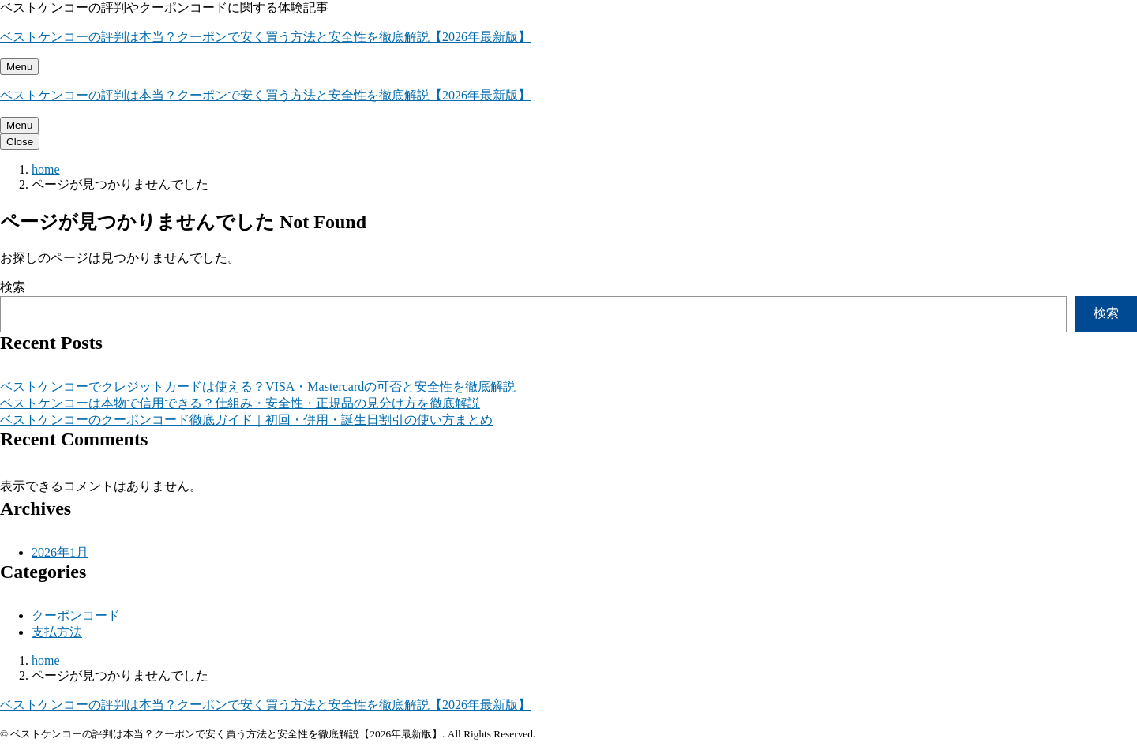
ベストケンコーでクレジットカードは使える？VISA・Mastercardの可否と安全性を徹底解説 (258, 386)
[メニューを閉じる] (19, 141)
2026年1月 (60, 552)
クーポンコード (76, 615)
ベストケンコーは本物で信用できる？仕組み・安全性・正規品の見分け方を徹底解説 (240, 403)
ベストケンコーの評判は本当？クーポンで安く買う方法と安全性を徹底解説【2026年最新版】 (265, 36)
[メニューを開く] (19, 66)
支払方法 (57, 632)
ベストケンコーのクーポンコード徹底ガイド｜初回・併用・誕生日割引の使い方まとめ (246, 419)
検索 (12, 287)
